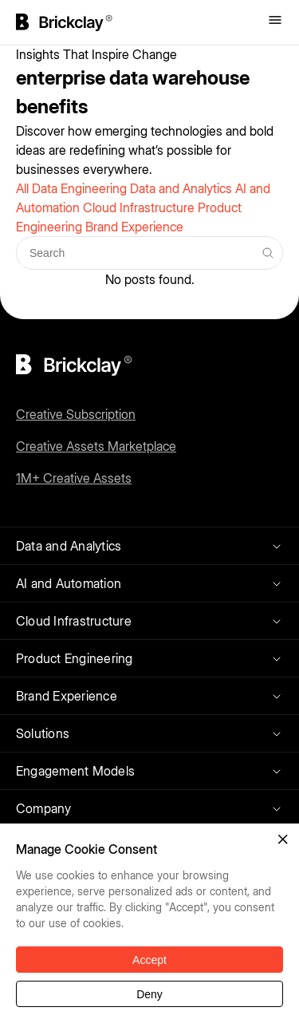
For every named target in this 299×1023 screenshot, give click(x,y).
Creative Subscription (76, 414)
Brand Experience (134, 227)
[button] (283, 839)
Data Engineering (81, 188)
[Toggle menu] (275, 21)
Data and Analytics (182, 188)
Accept (149, 960)
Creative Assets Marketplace (96, 446)
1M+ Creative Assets (74, 478)
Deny (149, 994)
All (24, 188)
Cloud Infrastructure (140, 207)
